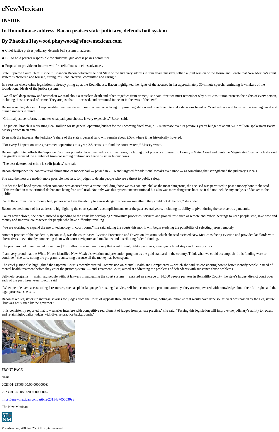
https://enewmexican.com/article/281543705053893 (38, 399)
